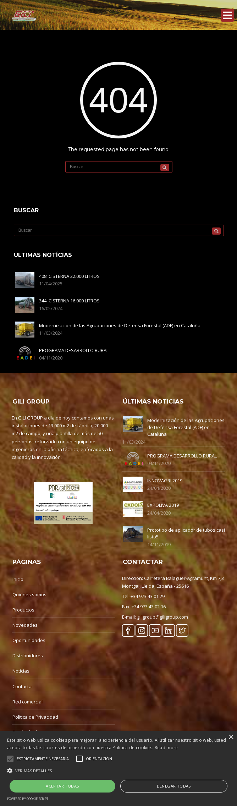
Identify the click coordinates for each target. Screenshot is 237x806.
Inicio (17, 579)
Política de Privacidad (35, 717)
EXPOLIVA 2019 (163, 505)
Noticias (20, 671)
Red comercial (27, 701)
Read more (166, 748)
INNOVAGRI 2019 (164, 480)
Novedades (25, 625)
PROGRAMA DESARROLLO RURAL (74, 350)
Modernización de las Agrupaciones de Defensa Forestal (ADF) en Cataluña (119, 325)
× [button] (230, 737)
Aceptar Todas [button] (62, 786)
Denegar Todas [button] (174, 786)
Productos (23, 610)
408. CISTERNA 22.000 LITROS (69, 276)
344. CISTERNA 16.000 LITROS (69, 300)
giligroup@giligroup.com (162, 617)
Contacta (22, 686)
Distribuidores (27, 655)
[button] (118, 770)
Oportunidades (28, 640)
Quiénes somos (29, 594)
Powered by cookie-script (27, 798)
